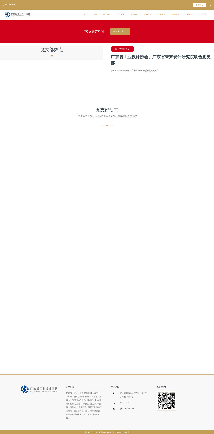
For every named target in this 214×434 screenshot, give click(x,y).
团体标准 (175, 14)
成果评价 (162, 14)
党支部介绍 (122, 49)
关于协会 (107, 14)
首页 (85, 14)
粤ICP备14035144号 (121, 432)
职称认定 (148, 14)
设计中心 (134, 14)
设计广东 (203, 14)
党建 (95, 14)
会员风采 (121, 14)
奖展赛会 (189, 14)
